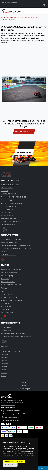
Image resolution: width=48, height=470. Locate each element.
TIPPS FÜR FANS (6, 200)
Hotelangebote (6, 306)
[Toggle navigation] (44, 11)
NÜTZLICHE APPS (7, 313)
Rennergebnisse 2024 (8, 225)
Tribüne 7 (4, 370)
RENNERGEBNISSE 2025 (9, 218)
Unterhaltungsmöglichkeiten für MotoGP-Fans (16, 336)
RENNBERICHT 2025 (8, 209)
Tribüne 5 (4, 373)
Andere (3, 376)
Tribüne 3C (4, 367)
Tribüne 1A (4, 354)
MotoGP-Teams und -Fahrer (10, 185)
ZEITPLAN (4, 191)
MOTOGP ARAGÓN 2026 (15, 17)
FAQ (24, 382)
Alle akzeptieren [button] (9, 461)
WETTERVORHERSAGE (8, 194)
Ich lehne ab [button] (20, 461)
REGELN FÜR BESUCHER (9, 242)
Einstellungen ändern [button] (10, 465)
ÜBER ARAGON (6, 330)
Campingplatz (5, 309)
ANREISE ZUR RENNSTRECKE (11, 269)
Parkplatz (4, 288)
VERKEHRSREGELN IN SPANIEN (11, 300)
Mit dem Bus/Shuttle (8, 282)
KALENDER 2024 (31, 17)
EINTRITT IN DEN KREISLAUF (11, 239)
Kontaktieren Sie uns (24, 131)
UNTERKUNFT (6, 303)
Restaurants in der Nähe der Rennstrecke (14, 333)
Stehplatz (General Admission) (10, 351)
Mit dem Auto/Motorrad (9, 273)
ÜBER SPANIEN (6, 327)
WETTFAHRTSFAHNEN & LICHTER (12, 203)
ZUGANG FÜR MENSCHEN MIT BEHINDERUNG (16, 249)
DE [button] (40, 5)
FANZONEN (5, 252)
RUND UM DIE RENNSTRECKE (11, 285)
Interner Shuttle (6, 294)
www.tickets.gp (24, 388)
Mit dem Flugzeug (7, 276)
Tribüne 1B (4, 357)
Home (3, 17)
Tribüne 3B (4, 363)
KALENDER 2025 (7, 212)
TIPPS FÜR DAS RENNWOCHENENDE (13, 197)
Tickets (24, 385)
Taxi (2, 291)
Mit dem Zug (5, 279)
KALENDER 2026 (7, 188)
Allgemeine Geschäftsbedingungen (12, 402)
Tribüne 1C (4, 360)
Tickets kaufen (24, 152)
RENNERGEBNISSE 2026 (9, 206)
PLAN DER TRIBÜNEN (8, 255)
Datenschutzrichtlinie (8, 405)
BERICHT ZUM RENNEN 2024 (11, 222)
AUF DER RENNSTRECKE (9, 297)
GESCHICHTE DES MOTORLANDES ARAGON (15, 245)
